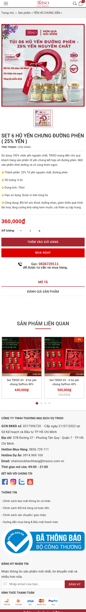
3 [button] (45, 403)
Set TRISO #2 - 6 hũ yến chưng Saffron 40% (64, 382)
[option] (43, 65)
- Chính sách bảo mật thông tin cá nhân (26, 501)
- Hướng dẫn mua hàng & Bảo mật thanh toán (29, 522)
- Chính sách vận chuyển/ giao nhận (23, 515)
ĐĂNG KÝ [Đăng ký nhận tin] (75, 584)
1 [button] (37, 403)
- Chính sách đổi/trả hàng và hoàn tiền (25, 508)
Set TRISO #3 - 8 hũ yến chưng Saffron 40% (22, 382)
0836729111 (49, 264)
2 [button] (41, 403)
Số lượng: (8, 230)
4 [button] (49, 403)
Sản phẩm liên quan (43, 324)
